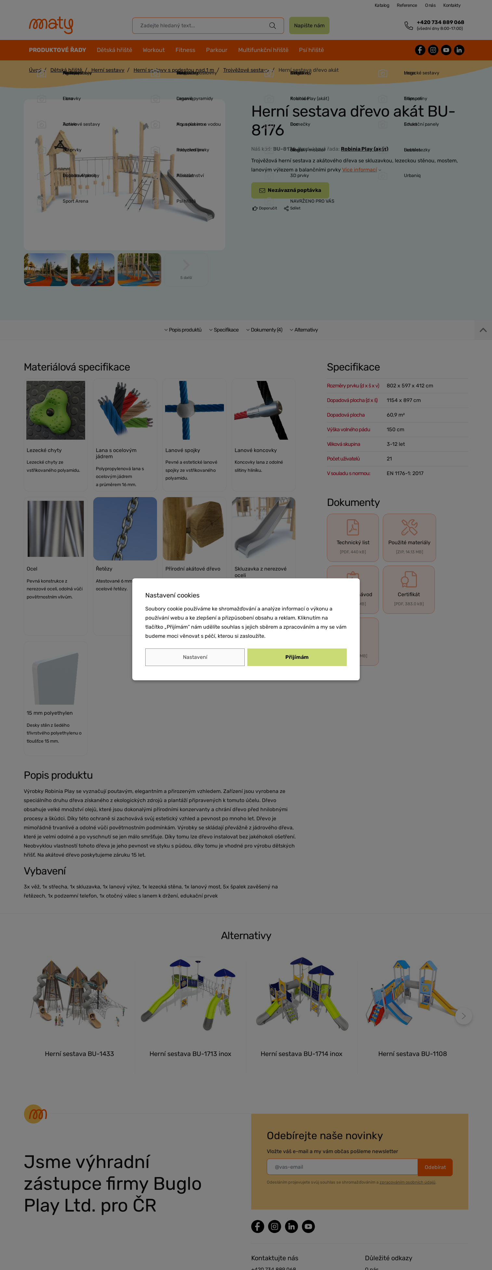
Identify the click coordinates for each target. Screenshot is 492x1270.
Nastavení (195, 657)
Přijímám (297, 657)
